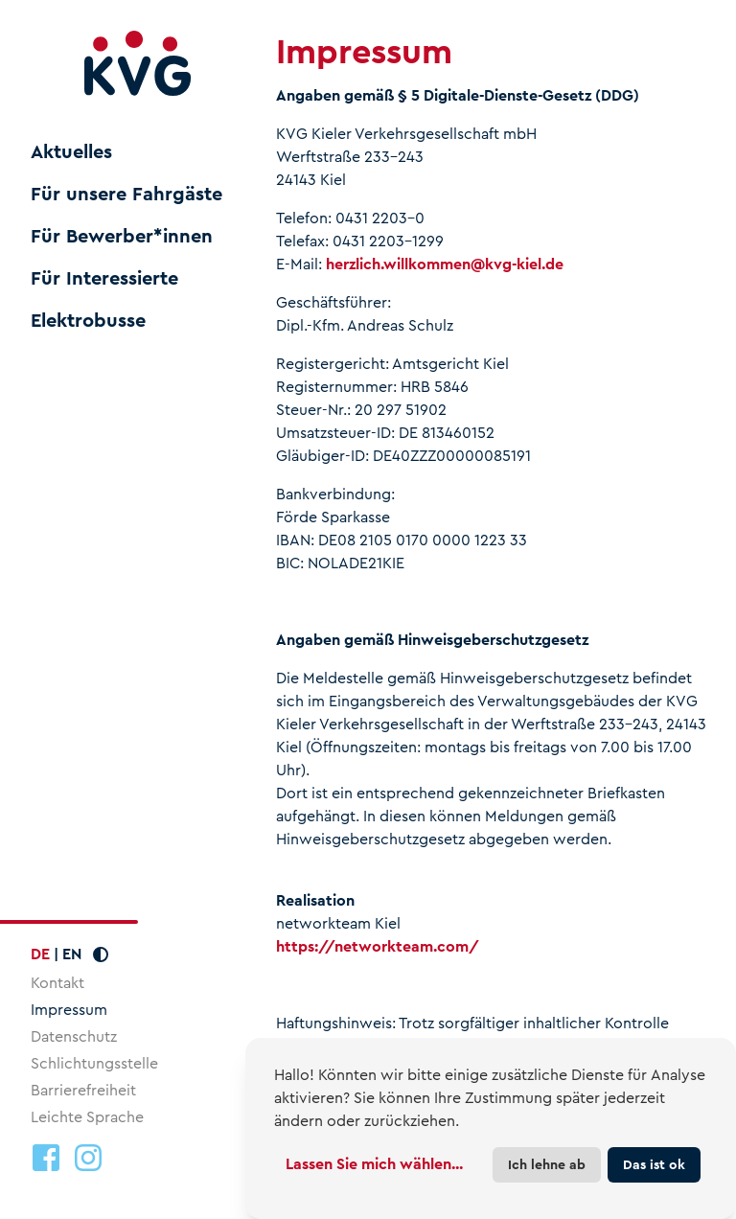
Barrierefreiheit (83, 1090)
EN (71, 954)
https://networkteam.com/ (377, 946)
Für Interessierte (104, 278)
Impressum (69, 1010)
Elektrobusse (88, 321)
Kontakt (57, 983)
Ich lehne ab (547, 1164)
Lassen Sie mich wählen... (374, 1164)
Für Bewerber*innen (122, 236)
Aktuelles (71, 152)
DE (40, 954)
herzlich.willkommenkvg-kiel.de (445, 264)
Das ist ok (654, 1164)
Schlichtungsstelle (94, 1063)
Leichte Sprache (87, 1117)
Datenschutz (74, 1036)
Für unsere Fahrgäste (126, 194)
